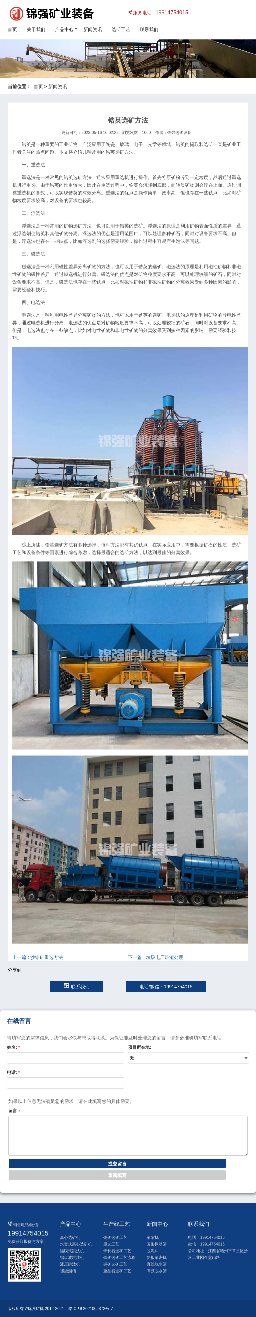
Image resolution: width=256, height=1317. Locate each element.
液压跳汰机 (70, 1264)
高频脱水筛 (157, 1271)
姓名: (13, 1047)
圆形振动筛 (157, 1244)
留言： (14, 1110)
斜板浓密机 (157, 1257)
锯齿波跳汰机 (72, 1257)
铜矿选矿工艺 (115, 1264)
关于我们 (36, 29)
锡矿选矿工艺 (115, 1237)
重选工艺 (111, 1244)
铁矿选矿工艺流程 (119, 1257)
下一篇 (155, 957)
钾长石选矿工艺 (117, 1251)
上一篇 (37, 957)
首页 (12, 29)
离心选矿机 (70, 1237)
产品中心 (64, 29)
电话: (13, 1072)
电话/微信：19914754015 (166, 986)
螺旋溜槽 (68, 1271)
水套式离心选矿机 (76, 1244)
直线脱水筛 (157, 1264)
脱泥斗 (153, 1251)
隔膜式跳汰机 (72, 1251)
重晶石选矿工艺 (117, 1271)
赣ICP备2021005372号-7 (90, 1308)
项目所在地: (139, 1047)
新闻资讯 (92, 29)
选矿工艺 (121, 29)
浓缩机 (153, 1237)
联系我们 (149, 29)
